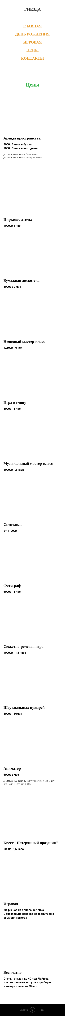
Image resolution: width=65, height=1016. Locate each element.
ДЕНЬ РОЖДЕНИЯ (32, 34)
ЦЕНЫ (32, 50)
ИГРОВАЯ (32, 42)
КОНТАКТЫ (32, 58)
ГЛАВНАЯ (32, 26)
